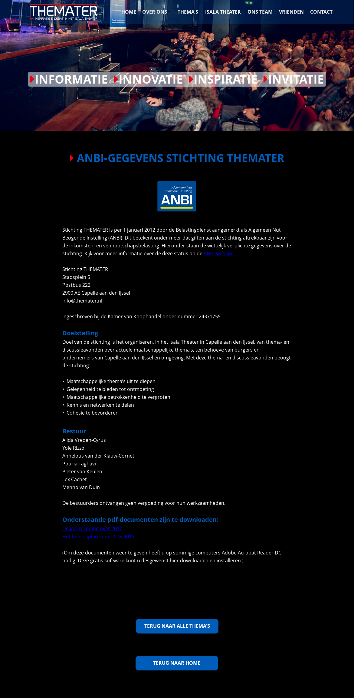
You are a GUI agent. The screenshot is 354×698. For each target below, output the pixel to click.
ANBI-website (219, 253)
